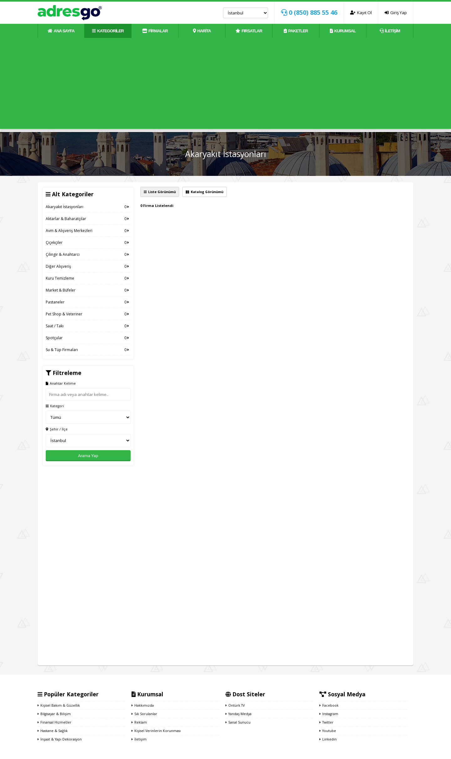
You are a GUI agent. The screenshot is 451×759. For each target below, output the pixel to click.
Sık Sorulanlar (144, 714)
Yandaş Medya (238, 714)
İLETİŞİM (390, 31)
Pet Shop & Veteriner (88, 314)
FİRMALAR (155, 31)
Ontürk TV (235, 705)
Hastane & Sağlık (53, 731)
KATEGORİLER (108, 31)
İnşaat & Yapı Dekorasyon (60, 739)
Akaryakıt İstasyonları (88, 206)
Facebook (329, 705)
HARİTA (202, 31)
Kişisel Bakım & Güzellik (59, 705)
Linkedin (328, 739)
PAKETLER (296, 31)
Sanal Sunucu (238, 722)
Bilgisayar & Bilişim (54, 714)
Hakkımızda (143, 705)
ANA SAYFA (61, 31)
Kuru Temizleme (88, 278)
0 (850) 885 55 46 (309, 12)
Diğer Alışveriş (88, 266)
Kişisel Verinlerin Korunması (156, 731)
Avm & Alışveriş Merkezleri (88, 230)
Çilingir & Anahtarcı (88, 254)
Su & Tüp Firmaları (88, 349)
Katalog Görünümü (204, 192)
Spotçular (88, 337)
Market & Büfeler (88, 290)
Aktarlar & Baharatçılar (88, 218)
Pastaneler (88, 302)
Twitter (326, 722)
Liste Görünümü (160, 192)
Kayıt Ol (361, 12)
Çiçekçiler (88, 242)
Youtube (327, 731)
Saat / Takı (88, 326)
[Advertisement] (225, 85)
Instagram (328, 714)
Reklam (139, 722)
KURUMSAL (342, 31)
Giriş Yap (396, 12)
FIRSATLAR (249, 31)
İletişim (139, 739)
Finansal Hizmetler (54, 722)
